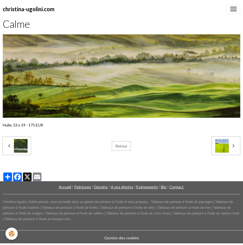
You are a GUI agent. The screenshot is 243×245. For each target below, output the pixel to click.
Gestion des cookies (121, 237)
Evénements (147, 186)
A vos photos (122, 186)
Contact (176, 186)
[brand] (29, 9)
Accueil (65, 186)
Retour (121, 146)
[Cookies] (11, 234)
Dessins (101, 186)
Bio (163, 186)
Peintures (82, 186)
